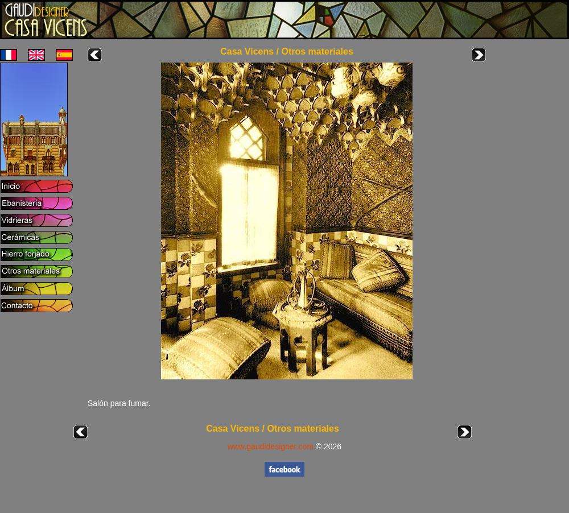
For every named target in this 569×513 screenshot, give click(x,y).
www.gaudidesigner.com (271, 446)
